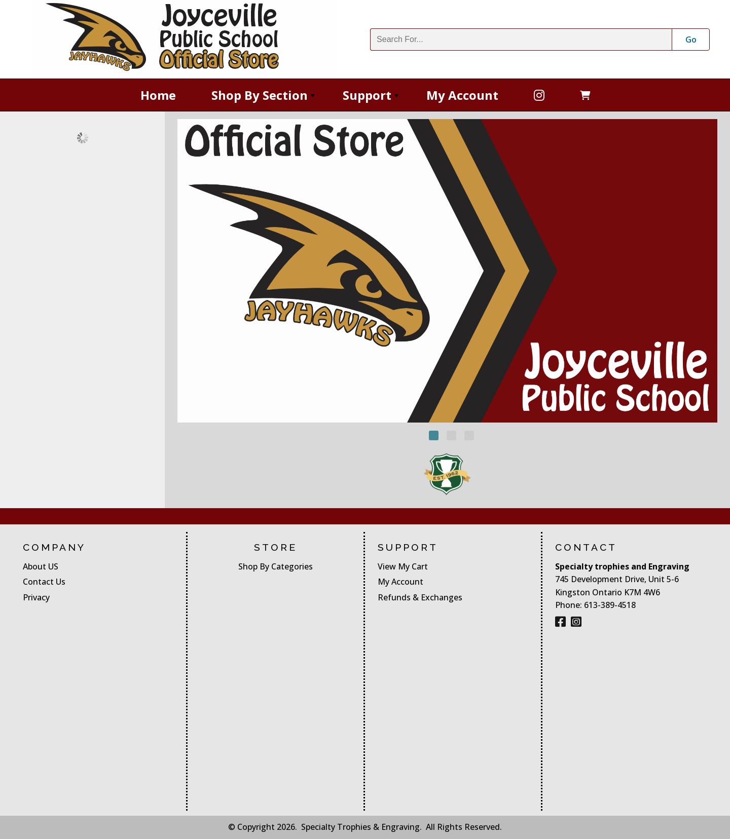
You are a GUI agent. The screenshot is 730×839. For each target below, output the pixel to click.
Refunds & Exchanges (420, 597)
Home (158, 95)
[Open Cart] (585, 95)
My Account (462, 95)
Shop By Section (264, 98)
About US (40, 566)
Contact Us (44, 581)
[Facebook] (539, 95)
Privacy (36, 597)
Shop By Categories (275, 566)
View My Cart (403, 566)
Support (371, 98)
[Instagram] (576, 621)
